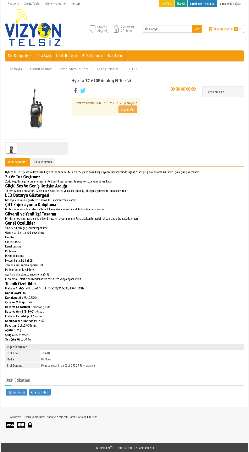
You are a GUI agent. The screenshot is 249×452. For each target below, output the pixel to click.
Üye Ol (181, 3)
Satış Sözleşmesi (57, 417)
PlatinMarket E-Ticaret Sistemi (114, 448)
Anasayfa (15, 417)
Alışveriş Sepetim (226, 29)
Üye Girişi (167, 3)
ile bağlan (202, 3)
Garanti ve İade (78, 417)
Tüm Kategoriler (18, 55)
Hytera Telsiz (16, 392)
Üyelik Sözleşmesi (34, 417)
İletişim (92, 417)
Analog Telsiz (40, 392)
